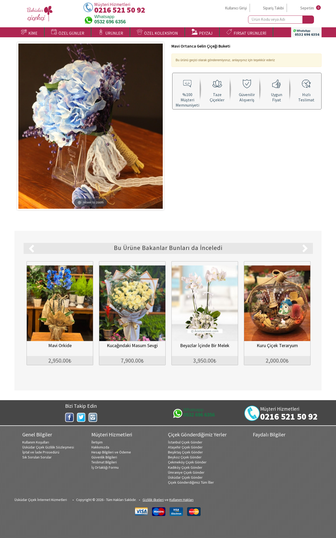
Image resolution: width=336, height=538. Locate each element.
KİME (29, 32)
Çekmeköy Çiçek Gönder (187, 462)
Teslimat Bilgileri (104, 462)
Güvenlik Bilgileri (104, 457)
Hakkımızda (100, 447)
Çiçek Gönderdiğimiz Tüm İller (191, 482)
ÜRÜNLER (110, 32)
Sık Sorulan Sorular (37, 457)
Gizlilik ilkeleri (153, 499)
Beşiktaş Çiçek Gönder (185, 452)
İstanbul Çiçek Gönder (185, 442)
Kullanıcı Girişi (236, 8)
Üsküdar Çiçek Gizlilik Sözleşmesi (48, 447)
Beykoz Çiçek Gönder (185, 457)
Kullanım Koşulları (35, 442)
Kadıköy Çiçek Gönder (185, 467)
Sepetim (307, 8)
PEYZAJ (202, 32)
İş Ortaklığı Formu (105, 467)
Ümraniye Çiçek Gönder (186, 472)
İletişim (97, 442)
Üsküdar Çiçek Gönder (185, 477)
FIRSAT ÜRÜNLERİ (246, 32)
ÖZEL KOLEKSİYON (157, 32)
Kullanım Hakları (181, 499)
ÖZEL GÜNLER (67, 32)
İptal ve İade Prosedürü (40, 452)
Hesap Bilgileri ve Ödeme (111, 452)
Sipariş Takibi (273, 8)
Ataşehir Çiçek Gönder (185, 447)
